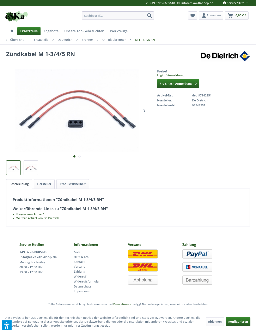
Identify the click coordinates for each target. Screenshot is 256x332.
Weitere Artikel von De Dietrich (36, 218)
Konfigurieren (238, 322)
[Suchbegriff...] (118, 15)
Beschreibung (19, 184)
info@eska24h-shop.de (197, 3)
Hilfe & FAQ (82, 257)
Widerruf (80, 276)
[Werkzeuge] (118, 31)
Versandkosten (122, 304)
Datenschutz (82, 286)
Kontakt (79, 262)
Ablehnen (215, 322)
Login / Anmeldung (170, 75)
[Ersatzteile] (29, 31)
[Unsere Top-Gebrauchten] (84, 31)
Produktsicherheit (73, 184)
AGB (77, 252)
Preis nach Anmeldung (178, 82)
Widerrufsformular (87, 281)
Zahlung (79, 271)
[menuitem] (118, 15)
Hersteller (44, 184)
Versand (79, 266)
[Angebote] (51, 31)
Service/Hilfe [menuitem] (234, 2)
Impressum (82, 291)
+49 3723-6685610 (162, 3)
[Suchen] (149, 15)
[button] (7, 325)
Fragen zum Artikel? (28, 214)
